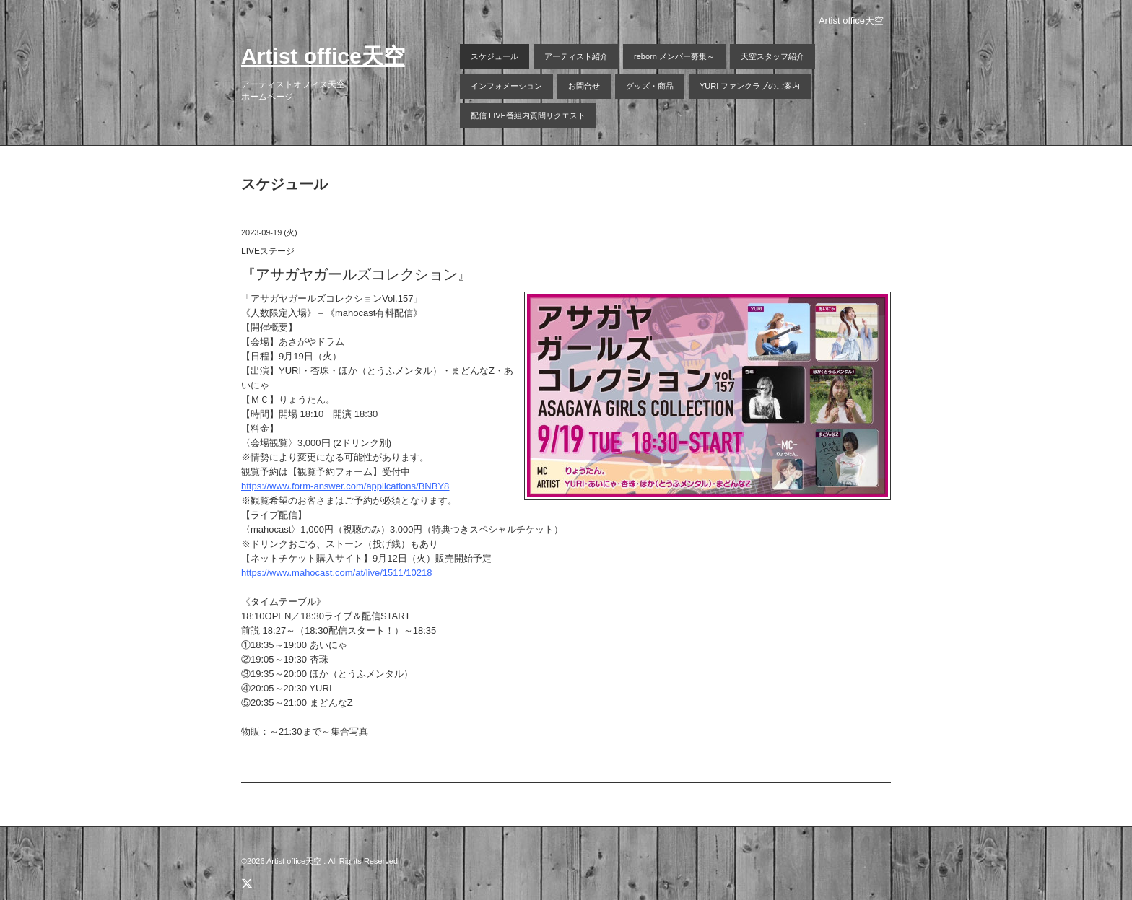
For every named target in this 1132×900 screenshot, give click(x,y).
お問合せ (584, 86)
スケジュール (494, 56)
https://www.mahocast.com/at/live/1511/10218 (336, 572)
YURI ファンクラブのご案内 (750, 86)
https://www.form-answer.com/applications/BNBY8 (345, 486)
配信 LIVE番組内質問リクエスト (528, 115)
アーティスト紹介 (576, 56)
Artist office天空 (323, 56)
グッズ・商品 (650, 86)
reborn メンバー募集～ (674, 56)
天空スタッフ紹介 (772, 56)
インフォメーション (506, 86)
